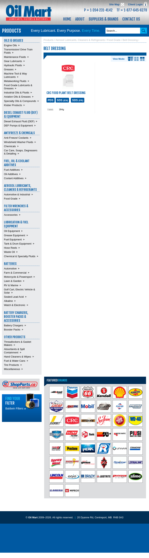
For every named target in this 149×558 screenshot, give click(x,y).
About (80, 19)
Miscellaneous (12, 369)
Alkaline (8, 300)
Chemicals (10, 146)
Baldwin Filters (15, 408)
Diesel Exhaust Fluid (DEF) (19, 121)
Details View (130, 58)
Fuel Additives (12, 169)
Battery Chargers (13, 325)
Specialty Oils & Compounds (20, 101)
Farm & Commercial (15, 272)
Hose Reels (10, 247)
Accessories (11, 214)
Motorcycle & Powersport (18, 276)
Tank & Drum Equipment (17, 243)
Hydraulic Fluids (13, 65)
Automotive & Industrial (17, 194)
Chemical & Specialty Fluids (19, 256)
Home (67, 19)
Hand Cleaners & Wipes (17, 356)
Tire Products (11, 364)
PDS (50, 100)
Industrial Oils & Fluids (16, 92)
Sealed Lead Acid (14, 296)
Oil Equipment (12, 231)
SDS (62, 100)
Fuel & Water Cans (14, 360)
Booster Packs (12, 329)
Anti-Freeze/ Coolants (16, 137)
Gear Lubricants (13, 61)
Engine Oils (10, 45)
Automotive (10, 268)
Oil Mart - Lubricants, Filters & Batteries (28, 13)
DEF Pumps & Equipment (18, 125)
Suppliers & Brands (103, 19)
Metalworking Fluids (15, 81)
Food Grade (10, 198)
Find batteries (22, 431)
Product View (142, 58)
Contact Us (131, 19)
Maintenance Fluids (15, 57)
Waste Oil (9, 251)
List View (136, 58)
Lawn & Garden (13, 280)
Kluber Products (13, 105)
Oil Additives (11, 174)
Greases (8, 69)
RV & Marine (11, 285)
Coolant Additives (14, 178)
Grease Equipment (14, 235)
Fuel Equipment (13, 239)
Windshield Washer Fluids (18, 142)
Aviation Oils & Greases (17, 96)
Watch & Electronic (14, 305)
